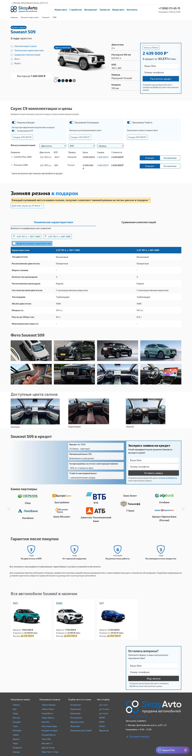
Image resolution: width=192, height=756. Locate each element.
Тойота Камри (48, 704)
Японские (75, 726)
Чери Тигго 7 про (50, 752)
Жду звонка (153, 678)
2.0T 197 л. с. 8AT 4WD (59, 236)
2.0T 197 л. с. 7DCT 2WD (28, 236)
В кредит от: (18, 633)
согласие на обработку (152, 87)
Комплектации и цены (25, 46)
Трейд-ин (105, 9)
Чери (15, 743)
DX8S (59, 603)
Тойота (16, 704)
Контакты (132, 9)
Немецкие (75, 713)
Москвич (17, 730)
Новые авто (61, 9)
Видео (17, 63)
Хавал (16, 734)
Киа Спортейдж (49, 726)
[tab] (53, 222)
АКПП (101, 722)
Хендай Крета (48, 734)
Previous (8, 509)
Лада (15, 713)
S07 (101, 603)
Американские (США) (80, 730)
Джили (16, 739)
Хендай (16, 722)
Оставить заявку (153, 473)
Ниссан (16, 717)
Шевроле (17, 747)
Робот (102, 726)
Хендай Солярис (50, 730)
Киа (14, 709)
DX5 (15, 603)
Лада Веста (47, 713)
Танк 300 (46, 739)
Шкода (16, 752)
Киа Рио (45, 722)
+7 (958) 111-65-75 (136, 716)
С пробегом (75, 9)
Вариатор (104, 730)
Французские (77, 722)
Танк (15, 726)
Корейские (75, 709)
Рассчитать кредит (160, 78)
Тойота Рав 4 (48, 709)
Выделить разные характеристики (34, 243)
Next (183, 509)
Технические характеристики (29, 50)
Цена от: (17, 629)
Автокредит (90, 9)
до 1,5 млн (104, 709)
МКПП (102, 717)
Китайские (75, 704)
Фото (17, 59)
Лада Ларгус (48, 717)
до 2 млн (103, 713)
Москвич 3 (47, 743)
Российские (76, 717)
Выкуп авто (118, 9)
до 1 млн (103, 704)
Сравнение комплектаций (27, 54)
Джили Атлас (48, 747)
